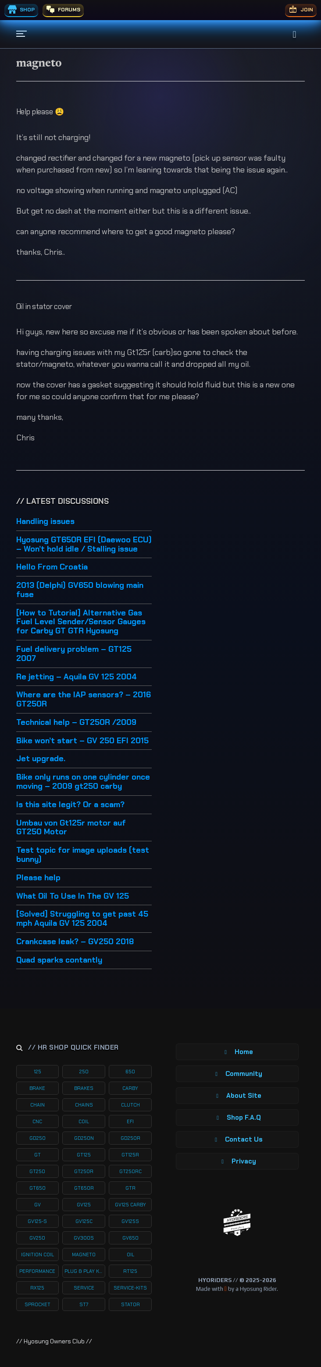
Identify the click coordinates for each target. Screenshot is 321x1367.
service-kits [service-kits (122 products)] (130, 1288)
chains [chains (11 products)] (84, 1105)
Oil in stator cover (44, 306)
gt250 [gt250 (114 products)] (37, 1171)
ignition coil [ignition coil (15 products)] (37, 1254)
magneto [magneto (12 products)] (84, 1254)
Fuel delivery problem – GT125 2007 (74, 654)
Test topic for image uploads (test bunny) (82, 855)
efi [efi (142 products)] (130, 1121)
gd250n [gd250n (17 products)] (84, 1138)
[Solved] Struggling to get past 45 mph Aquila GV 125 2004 (82, 919)
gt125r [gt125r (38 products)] (130, 1155)
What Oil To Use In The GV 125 (72, 896)
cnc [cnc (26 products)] (37, 1121)
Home (237, 1051)
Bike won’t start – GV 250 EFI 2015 (82, 741)
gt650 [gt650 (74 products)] (37, 1188)
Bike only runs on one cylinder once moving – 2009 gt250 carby (83, 782)
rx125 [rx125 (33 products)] (37, 1288)
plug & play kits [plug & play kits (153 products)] (84, 1271)
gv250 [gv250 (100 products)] (37, 1238)
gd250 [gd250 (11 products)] (37, 1138)
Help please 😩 (40, 111)
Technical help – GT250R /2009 (76, 722)
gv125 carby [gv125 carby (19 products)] (130, 1205)
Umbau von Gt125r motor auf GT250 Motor (71, 828)
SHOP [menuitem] (21, 9)
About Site (237, 1095)
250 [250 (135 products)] (84, 1071)
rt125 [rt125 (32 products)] (130, 1271)
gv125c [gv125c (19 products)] (84, 1221)
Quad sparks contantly (59, 960)
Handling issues (45, 522)
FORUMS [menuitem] (63, 9)
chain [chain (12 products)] (37, 1105)
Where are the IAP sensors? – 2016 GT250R (83, 699)
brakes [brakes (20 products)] (83, 1088)
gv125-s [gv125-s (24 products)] (37, 1221)
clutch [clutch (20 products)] (130, 1105)
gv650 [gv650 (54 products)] (130, 1238)
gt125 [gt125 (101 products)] (84, 1155)
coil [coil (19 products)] (83, 1121)
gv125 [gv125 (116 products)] (84, 1205)
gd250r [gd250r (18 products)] (130, 1138)
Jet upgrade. (40, 759)
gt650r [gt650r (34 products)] (84, 1188)
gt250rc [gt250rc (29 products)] (130, 1171)
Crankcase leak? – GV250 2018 (75, 942)
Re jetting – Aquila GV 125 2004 (76, 677)
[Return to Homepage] (237, 1223)
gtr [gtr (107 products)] (130, 1188)
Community (237, 1073)
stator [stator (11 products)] (130, 1304)
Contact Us (237, 1139)
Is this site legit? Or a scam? (70, 805)
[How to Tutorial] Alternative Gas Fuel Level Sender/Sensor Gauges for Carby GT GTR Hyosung (81, 622)
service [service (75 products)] (84, 1288)
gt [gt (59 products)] (37, 1155)
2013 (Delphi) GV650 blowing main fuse (79, 590)
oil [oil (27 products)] (130, 1254)
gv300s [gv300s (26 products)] (84, 1238)
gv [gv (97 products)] (37, 1205)
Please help (38, 878)
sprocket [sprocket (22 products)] (37, 1304)
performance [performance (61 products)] (37, 1271)
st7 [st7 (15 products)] (83, 1304)
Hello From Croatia (52, 567)
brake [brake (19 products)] (37, 1088)
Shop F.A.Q (237, 1117)
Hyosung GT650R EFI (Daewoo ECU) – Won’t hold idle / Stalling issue (84, 544)
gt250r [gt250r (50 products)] (83, 1171)
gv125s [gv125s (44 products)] (130, 1221)
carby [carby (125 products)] (130, 1088)
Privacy (237, 1161)
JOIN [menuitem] (301, 9)
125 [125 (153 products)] (37, 1071)
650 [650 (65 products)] (130, 1071)
